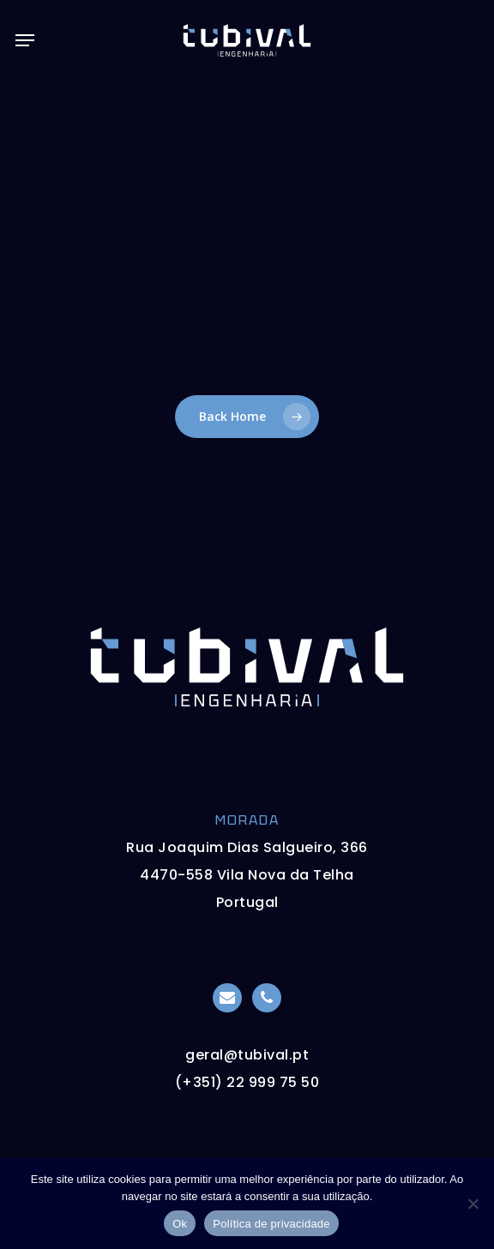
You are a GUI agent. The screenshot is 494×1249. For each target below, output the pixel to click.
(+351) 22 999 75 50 (247, 1082)
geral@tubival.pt (247, 1055)
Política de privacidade (271, 1223)
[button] (24, 40)
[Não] (472, 1203)
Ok (179, 1223)
